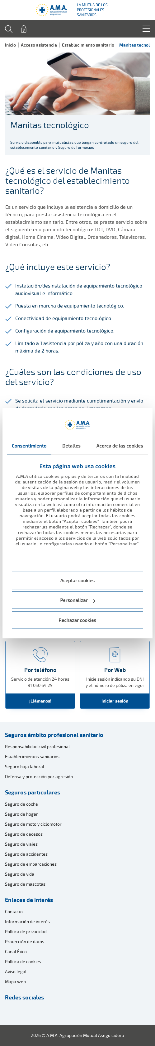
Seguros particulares (32, 792)
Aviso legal (15, 971)
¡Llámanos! (40, 701)
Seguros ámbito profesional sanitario (54, 735)
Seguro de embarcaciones (31, 864)
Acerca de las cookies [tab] (119, 445)
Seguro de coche (21, 804)
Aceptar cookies (77, 580)
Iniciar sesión (114, 701)
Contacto (14, 911)
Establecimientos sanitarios (32, 756)
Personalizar (78, 600)
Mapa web (15, 981)
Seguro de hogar (21, 814)
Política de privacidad (26, 931)
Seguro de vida (19, 874)
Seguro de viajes (21, 844)
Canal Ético (16, 951)
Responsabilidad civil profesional (37, 746)
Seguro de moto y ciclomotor (33, 824)
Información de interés (27, 921)
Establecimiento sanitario (88, 45)
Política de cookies (23, 961)
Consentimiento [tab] (29, 445)
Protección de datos (24, 941)
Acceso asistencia (39, 45)
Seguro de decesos (24, 834)
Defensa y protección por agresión (39, 776)
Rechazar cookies (77, 620)
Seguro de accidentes (26, 854)
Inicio (10, 45)
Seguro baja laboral (24, 766)
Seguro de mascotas (25, 884)
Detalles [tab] (71, 445)
